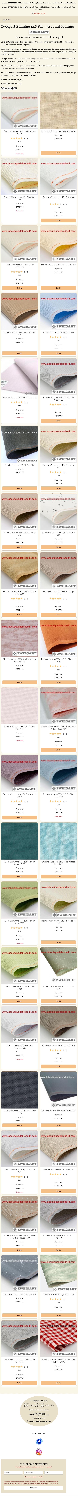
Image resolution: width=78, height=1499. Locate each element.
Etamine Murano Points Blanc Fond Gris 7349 (58, 1236)
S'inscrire (33, 1488)
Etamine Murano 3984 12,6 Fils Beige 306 (19, 333)
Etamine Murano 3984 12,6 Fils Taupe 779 (20, 534)
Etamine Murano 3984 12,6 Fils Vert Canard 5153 (20, 863)
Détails (58, 153)
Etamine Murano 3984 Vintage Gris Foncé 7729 (20, 1361)
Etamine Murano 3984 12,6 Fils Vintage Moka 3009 (19, 593)
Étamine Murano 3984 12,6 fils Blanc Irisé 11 (19, 132)
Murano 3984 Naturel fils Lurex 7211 (58, 1170)
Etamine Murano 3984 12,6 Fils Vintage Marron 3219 (19, 660)
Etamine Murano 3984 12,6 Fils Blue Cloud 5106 (58, 795)
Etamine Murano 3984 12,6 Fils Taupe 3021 (58, 593)
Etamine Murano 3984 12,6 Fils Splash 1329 (58, 534)
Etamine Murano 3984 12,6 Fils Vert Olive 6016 (20, 922)
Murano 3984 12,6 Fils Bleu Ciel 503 (58, 332)
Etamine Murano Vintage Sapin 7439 (58, 1294)
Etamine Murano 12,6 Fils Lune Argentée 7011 (19, 1047)
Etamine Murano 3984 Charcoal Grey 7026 (20, 1112)
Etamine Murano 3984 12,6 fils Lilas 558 (20, 397)
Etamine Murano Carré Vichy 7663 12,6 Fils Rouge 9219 (58, 1361)
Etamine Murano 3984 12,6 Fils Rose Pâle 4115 (19, 728)
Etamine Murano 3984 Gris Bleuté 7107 (58, 1111)
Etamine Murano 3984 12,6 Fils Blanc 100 (58, 198)
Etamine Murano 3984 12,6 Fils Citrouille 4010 (58, 660)
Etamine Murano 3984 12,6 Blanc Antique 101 (19, 266)
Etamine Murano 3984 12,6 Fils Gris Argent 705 (58, 398)
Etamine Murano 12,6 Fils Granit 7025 (58, 1046)
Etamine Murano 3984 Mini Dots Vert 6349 (58, 988)
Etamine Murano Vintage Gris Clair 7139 (19, 1171)
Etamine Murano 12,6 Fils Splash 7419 (20, 1294)
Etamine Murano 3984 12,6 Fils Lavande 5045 (20, 795)
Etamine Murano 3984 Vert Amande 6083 (19, 988)
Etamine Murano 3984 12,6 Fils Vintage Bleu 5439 (58, 863)
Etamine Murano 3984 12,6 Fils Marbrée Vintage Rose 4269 (58, 728)
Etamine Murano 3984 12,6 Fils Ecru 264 (58, 265)
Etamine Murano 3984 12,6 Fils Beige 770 (58, 466)
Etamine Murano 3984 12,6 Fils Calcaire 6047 (58, 922)
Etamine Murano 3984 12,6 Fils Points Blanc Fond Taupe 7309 (20, 1236)
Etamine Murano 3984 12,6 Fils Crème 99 (19, 198)
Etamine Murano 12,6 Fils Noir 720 (19, 465)
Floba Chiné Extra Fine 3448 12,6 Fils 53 (58, 131)
